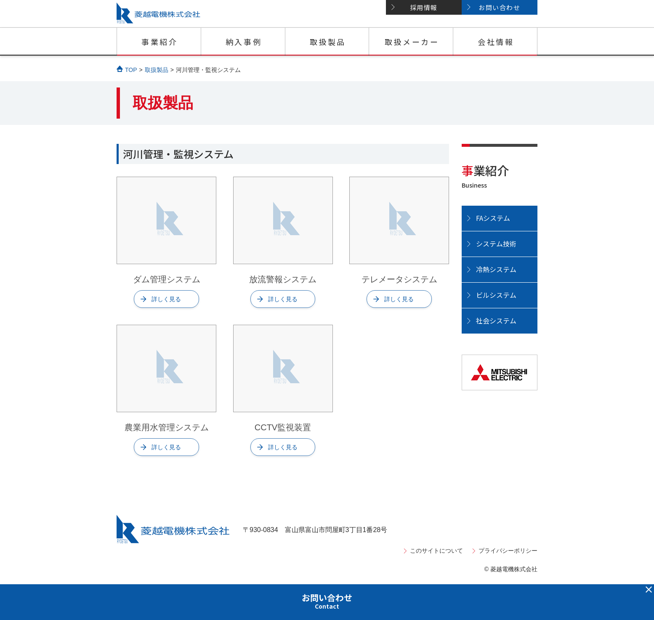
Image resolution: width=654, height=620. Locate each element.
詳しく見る (166, 299)
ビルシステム (496, 295)
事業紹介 (159, 41)
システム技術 (496, 243)
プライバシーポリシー (508, 550)
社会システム (496, 320)
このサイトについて (436, 550)
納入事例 (244, 41)
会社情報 (496, 41)
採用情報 (424, 7)
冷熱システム (496, 269)
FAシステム (493, 218)
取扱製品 (328, 41)
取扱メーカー (412, 41)
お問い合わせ (499, 7)
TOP (131, 69)
